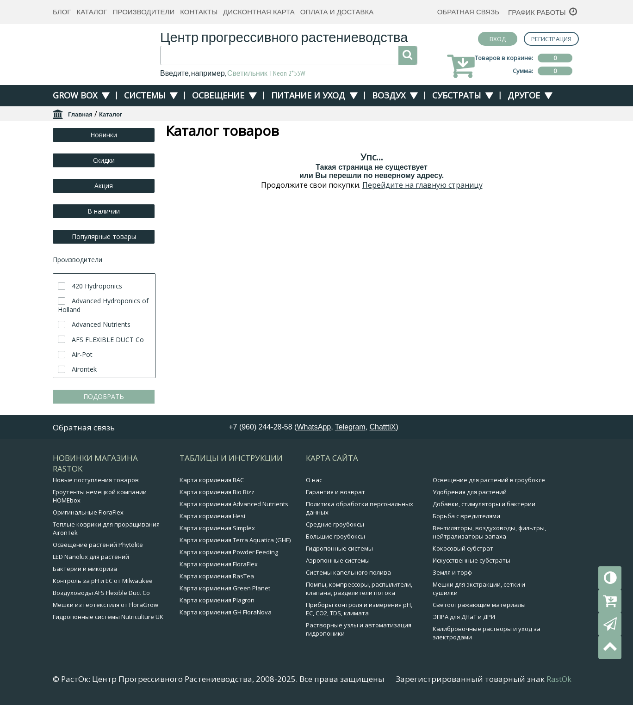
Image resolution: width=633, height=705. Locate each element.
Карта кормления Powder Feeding (229, 552)
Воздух (388, 95)
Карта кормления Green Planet (225, 588)
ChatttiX (383, 427)
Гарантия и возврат (335, 492)
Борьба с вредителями (466, 516)
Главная (80, 114)
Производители (144, 12)
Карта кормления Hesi (212, 516)
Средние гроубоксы (335, 524)
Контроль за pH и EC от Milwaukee (103, 580)
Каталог (91, 12)
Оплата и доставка (337, 12)
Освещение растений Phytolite (98, 544)
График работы (537, 12)
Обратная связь (468, 12)
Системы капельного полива (348, 572)
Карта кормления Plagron (217, 600)
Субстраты (456, 95)
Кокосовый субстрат (463, 548)
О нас (314, 480)
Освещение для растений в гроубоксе (489, 480)
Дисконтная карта (259, 12)
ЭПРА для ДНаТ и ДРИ (464, 617)
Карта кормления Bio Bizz (217, 492)
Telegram (350, 427)
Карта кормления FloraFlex (219, 564)
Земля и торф (452, 572)
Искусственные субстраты (471, 560)
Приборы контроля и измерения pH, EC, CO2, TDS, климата (359, 609)
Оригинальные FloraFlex (88, 512)
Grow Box (75, 95)
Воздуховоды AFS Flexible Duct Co (101, 593)
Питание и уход (308, 95)
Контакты (198, 12)
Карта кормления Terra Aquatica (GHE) (235, 540)
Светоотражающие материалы (479, 605)
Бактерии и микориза (85, 568)
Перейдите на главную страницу (422, 185)
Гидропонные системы (339, 548)
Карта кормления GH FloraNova (226, 612)
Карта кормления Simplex (217, 528)
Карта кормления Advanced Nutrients (234, 504)
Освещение (218, 95)
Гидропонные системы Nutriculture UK (108, 617)
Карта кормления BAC (212, 480)
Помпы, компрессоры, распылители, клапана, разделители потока (359, 588)
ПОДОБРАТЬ (103, 396)
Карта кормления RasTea (217, 576)
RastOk (558, 679)
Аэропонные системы (338, 560)
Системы (144, 95)
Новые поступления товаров (96, 480)
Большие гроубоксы (335, 536)
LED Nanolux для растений (91, 556)
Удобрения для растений (470, 492)
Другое (524, 95)
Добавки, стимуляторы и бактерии (484, 504)
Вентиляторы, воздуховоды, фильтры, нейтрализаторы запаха (489, 532)
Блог (62, 12)
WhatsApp (314, 427)
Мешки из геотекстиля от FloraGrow (105, 605)
